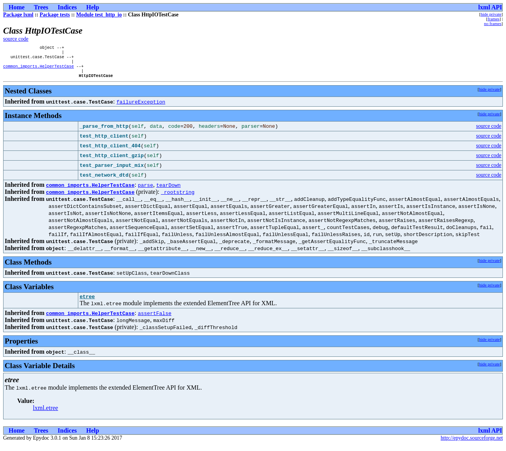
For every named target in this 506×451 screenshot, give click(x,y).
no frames (492, 23)
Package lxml (18, 15)
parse (145, 190)
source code (16, 39)
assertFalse (154, 319)
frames (493, 18)
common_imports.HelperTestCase (38, 70)
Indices (67, 7)
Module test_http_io (99, 15)
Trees (41, 7)
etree (87, 302)
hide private (491, 14)
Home (17, 7)
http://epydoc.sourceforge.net (472, 444)
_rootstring (177, 197)
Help (92, 7)
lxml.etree (45, 414)
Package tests (55, 15)
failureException (141, 107)
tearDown (168, 190)
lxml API (490, 7)
